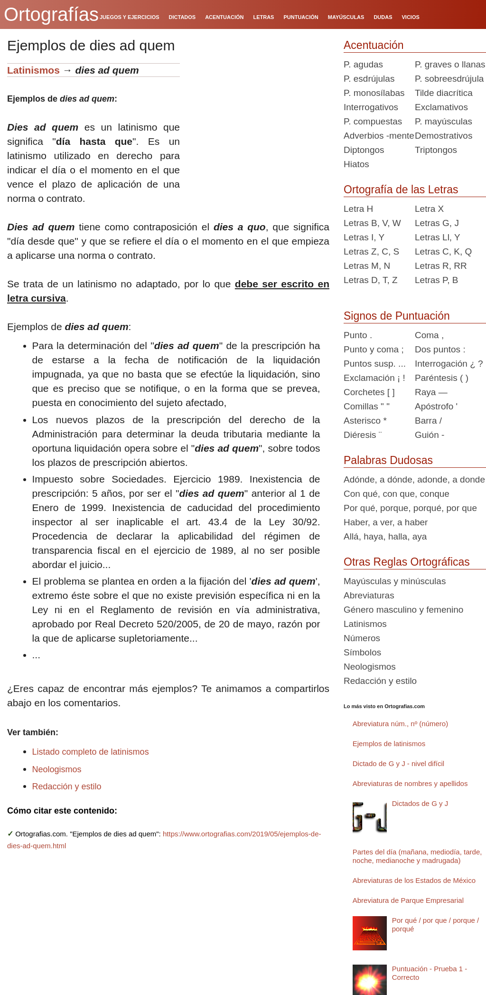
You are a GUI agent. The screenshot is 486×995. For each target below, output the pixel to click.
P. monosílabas (374, 93)
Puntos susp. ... (375, 364)
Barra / (428, 421)
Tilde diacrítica (444, 93)
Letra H (358, 209)
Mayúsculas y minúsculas (395, 581)
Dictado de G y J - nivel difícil (398, 763)
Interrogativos (371, 107)
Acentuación (374, 45)
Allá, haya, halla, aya (385, 536)
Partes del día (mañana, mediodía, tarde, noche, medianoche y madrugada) (417, 856)
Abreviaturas (369, 595)
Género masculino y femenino (403, 610)
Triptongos (436, 150)
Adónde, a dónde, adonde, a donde (414, 479)
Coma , (429, 335)
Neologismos (57, 769)
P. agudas (363, 64)
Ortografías (51, 14)
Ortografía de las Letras (401, 189)
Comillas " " (367, 406)
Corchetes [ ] (369, 392)
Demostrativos (443, 136)
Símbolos (362, 652)
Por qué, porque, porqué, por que (410, 508)
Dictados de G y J (420, 803)
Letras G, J (437, 223)
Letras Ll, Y (437, 237)
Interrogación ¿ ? (449, 364)
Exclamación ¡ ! (374, 378)
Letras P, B (436, 280)
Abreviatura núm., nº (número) (400, 724)
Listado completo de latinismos (90, 752)
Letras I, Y (364, 237)
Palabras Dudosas (388, 460)
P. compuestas (373, 121)
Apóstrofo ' (436, 406)
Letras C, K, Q (443, 251)
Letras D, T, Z (371, 280)
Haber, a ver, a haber (386, 522)
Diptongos (364, 150)
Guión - (429, 435)
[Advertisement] (258, 122)
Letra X (429, 209)
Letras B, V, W (372, 223)
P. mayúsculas (443, 121)
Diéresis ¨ (363, 435)
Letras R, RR (441, 266)
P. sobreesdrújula (449, 79)
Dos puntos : (440, 349)
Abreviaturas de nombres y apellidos (410, 783)
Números (362, 638)
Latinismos (33, 70)
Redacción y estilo (67, 786)
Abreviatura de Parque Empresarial (408, 900)
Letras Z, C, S (371, 251)
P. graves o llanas (450, 64)
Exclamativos (441, 107)
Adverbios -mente (379, 136)
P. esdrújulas (369, 79)
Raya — (431, 392)
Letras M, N (367, 266)
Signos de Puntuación (397, 316)
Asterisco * (365, 421)
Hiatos (356, 164)
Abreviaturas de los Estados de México (414, 880)
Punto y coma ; (374, 349)
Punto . (358, 335)
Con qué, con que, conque (396, 494)
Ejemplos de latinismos (389, 743)
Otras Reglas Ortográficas (407, 562)
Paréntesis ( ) (441, 378)
